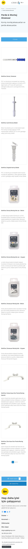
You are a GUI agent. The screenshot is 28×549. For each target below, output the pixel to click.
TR (21, 2)
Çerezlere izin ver (6, 546)
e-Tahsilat (14, 2)
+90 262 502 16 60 (6, 533)
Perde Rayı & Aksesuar (11, 8)
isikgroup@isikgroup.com (8, 530)
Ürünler (2, 8)
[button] (14, 515)
